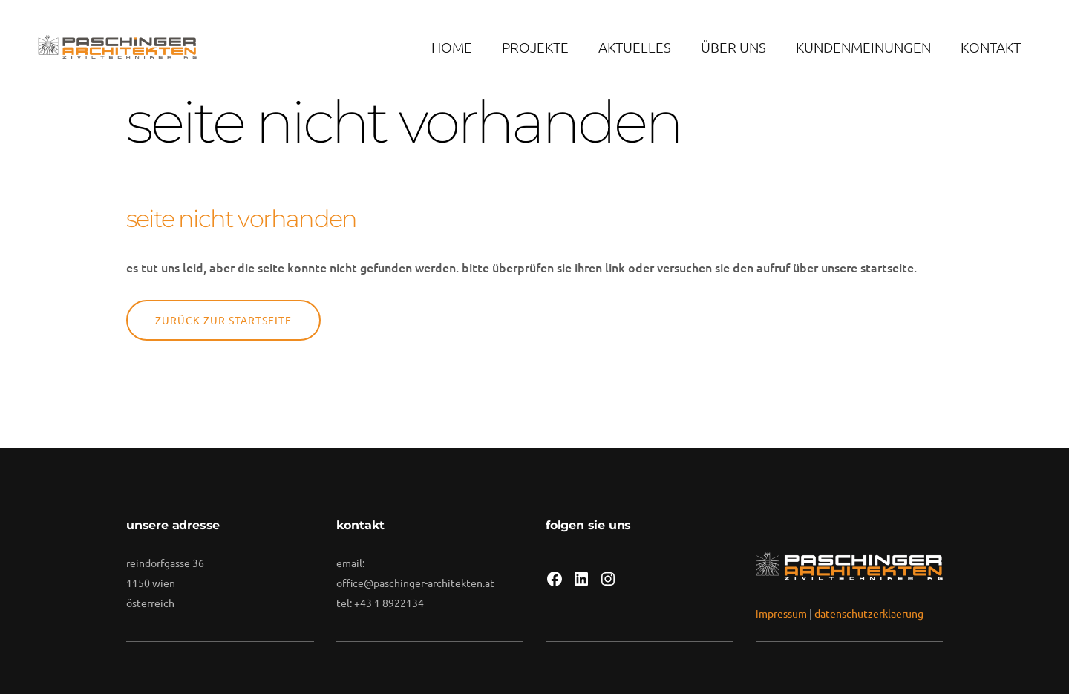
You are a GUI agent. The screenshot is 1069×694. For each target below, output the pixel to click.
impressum (781, 613)
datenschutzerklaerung (868, 613)
